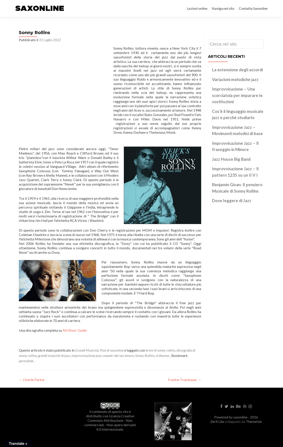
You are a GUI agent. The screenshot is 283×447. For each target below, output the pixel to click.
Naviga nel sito (223, 8)
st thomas (162, 355)
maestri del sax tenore (118, 355)
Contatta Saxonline (253, 8)
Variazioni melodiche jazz (235, 79)
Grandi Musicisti (87, 350)
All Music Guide (75, 330)
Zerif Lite (217, 421)
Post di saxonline (112, 350)
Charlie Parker (32, 379)
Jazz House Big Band (231, 159)
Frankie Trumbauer (184, 379)
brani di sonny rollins (160, 350)
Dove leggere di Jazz (231, 200)
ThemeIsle (254, 421)
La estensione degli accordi (237, 69)
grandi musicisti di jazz (54, 355)
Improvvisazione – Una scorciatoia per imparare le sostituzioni (237, 95)
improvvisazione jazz (86, 355)
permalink (26, 361)
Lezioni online (197, 8)
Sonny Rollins (144, 355)
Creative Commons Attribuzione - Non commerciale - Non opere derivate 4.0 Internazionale (110, 422)
